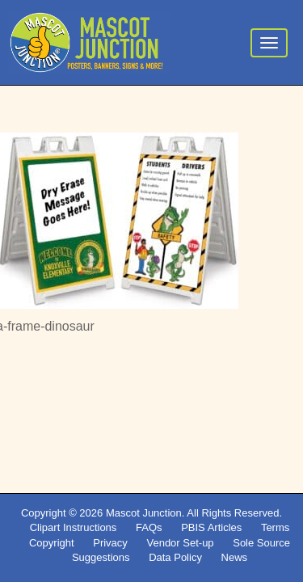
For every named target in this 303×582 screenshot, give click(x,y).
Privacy (110, 543)
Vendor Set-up (179, 543)
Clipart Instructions (73, 527)
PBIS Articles (211, 527)
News (234, 557)
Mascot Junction (144, 513)
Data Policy (175, 557)
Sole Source (261, 543)
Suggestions (101, 557)
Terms (275, 527)
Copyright (51, 543)
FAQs (149, 527)
